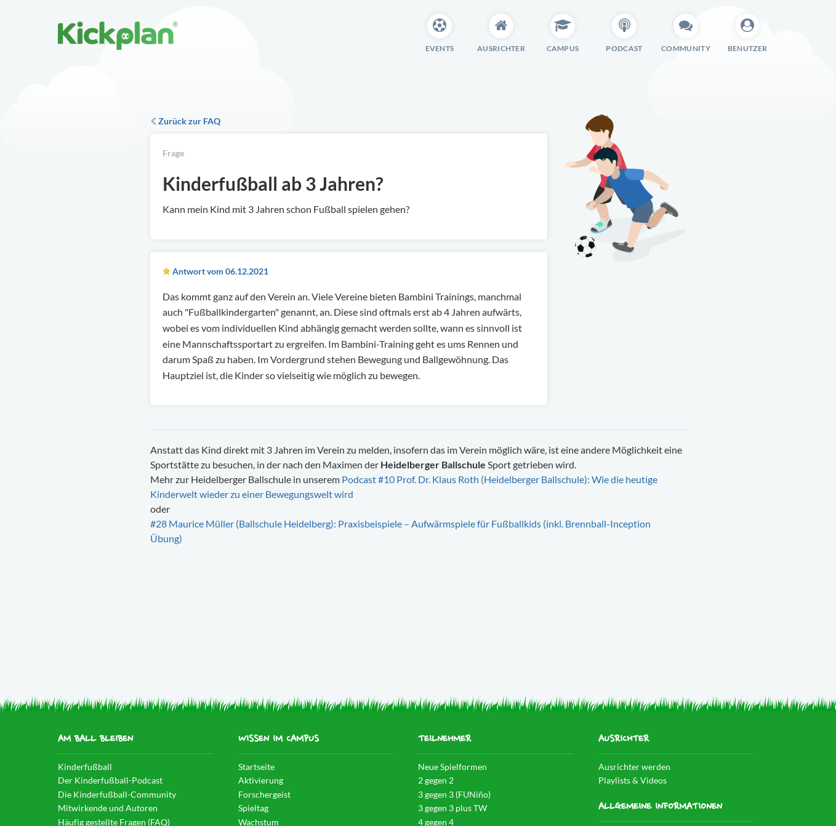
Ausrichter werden (634, 766)
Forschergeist (264, 794)
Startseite (256, 766)
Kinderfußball (85, 766)
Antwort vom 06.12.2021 (220, 271)
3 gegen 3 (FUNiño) (454, 794)
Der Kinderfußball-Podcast (110, 780)
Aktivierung (260, 780)
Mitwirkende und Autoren (108, 808)
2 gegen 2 (436, 780)
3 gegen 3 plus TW (452, 808)
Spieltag (253, 808)
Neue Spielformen (452, 766)
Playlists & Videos (632, 780)
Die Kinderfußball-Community (117, 794)
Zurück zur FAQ (185, 121)
